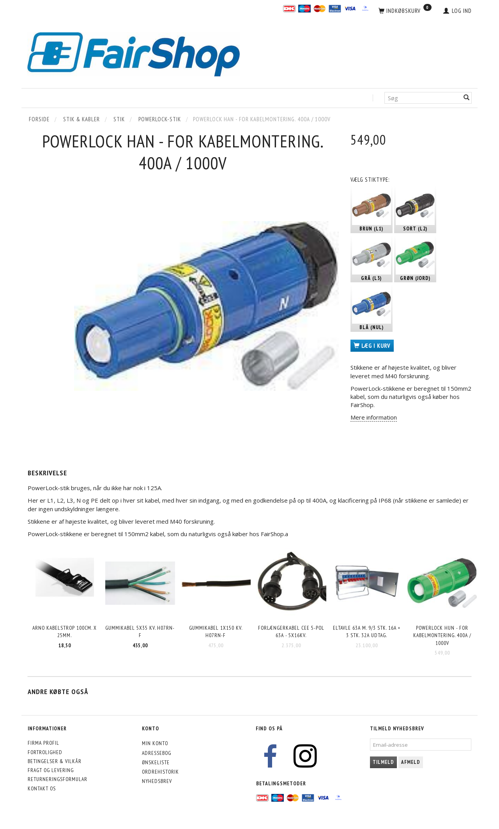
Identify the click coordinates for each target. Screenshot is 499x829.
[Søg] (467, 98)
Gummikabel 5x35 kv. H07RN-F (140, 631)
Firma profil (43, 742)
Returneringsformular (57, 779)
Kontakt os (42, 788)
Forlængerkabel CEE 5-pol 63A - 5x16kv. (291, 631)
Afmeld (410, 762)
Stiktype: (369, 179)
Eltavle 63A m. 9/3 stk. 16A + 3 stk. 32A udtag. (366, 631)
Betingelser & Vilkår (54, 761)
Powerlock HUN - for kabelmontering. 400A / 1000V (442, 635)
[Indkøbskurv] (405, 11)
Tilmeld (383, 762)
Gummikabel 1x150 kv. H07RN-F (215, 631)
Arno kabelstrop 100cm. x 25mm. (64, 631)
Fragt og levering (51, 770)
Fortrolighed (45, 752)
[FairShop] (133, 53)
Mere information (373, 417)
